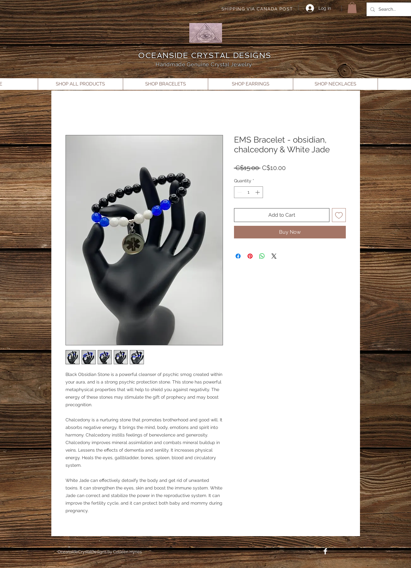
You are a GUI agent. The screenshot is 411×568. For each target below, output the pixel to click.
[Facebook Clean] (325, 551)
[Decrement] (239, 192)
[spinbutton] (248, 192)
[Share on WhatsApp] (262, 256)
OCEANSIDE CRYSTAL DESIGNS (204, 55)
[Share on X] (274, 256)
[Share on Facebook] (238, 256)
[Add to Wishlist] (339, 215)
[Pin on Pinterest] (250, 256)
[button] (352, 7)
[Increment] (258, 192)
